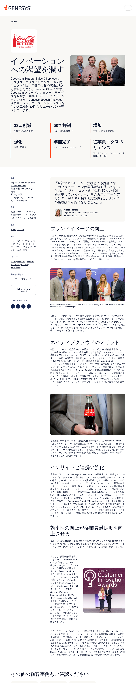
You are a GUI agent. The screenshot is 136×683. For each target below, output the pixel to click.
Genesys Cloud (17, 229)
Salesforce (15, 267)
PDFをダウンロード (23, 290)
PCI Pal (24, 264)
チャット (20, 244)
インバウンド (17, 241)
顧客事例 (14, 22)
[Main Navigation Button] (128, 8)
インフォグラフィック (21, 279)
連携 (25, 250)
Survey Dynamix (18, 261)
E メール (30, 244)
